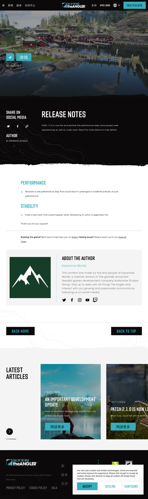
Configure (131, 486)
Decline (110, 486)
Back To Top (126, 331)
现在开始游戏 (134, 5)
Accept (87, 486)
